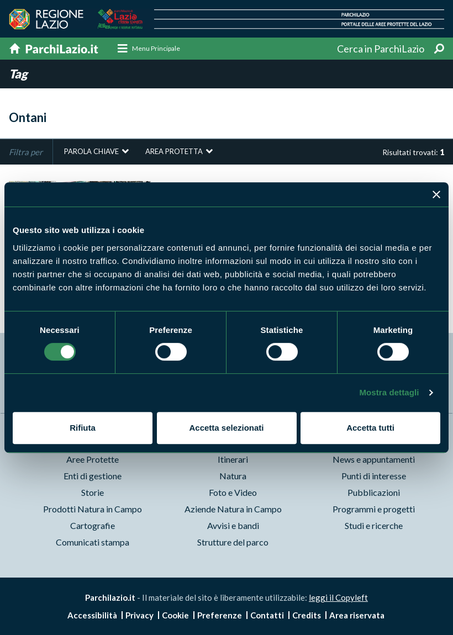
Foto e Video (233, 493)
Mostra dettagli (389, 392)
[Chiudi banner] (436, 194)
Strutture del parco (232, 542)
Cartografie (92, 526)
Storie (92, 493)
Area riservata (356, 615)
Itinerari (233, 459)
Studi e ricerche (374, 526)
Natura (232, 476)
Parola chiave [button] (91, 151)
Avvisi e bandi (233, 526)
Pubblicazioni (373, 493)
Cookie (175, 615)
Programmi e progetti (374, 509)
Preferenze (219, 615)
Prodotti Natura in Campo (92, 509)
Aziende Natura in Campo (233, 509)
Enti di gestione (93, 476)
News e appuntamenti (374, 459)
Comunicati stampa (92, 542)
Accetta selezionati (226, 427)
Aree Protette (92, 459)
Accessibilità (92, 615)
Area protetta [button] (174, 151)
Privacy (139, 615)
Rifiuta (83, 427)
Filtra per (26, 152)
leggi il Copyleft (338, 598)
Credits (306, 615)
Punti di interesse (373, 476)
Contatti (267, 615)
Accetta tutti (370, 427)
